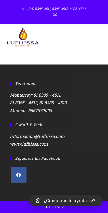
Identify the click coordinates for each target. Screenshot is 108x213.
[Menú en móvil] (93, 37)
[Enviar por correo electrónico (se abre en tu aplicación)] (54, 14)
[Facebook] (18, 175)
